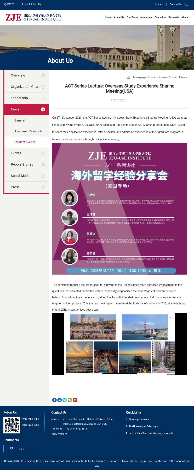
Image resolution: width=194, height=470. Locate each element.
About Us (119, 17)
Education (160, 17)
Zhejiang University (139, 419)
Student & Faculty (31, 4)
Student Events (178, 77)
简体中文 (9, 4)
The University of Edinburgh (143, 426)
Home (108, 17)
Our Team (132, 17)
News (164, 77)
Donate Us (175, 4)
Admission (146, 17)
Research (173, 17)
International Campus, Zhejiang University (151, 433)
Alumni (185, 17)
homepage (139, 77)
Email (21, 449)
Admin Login (138, 461)
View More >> (59, 433)
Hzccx (124, 461)
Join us (159, 4)
